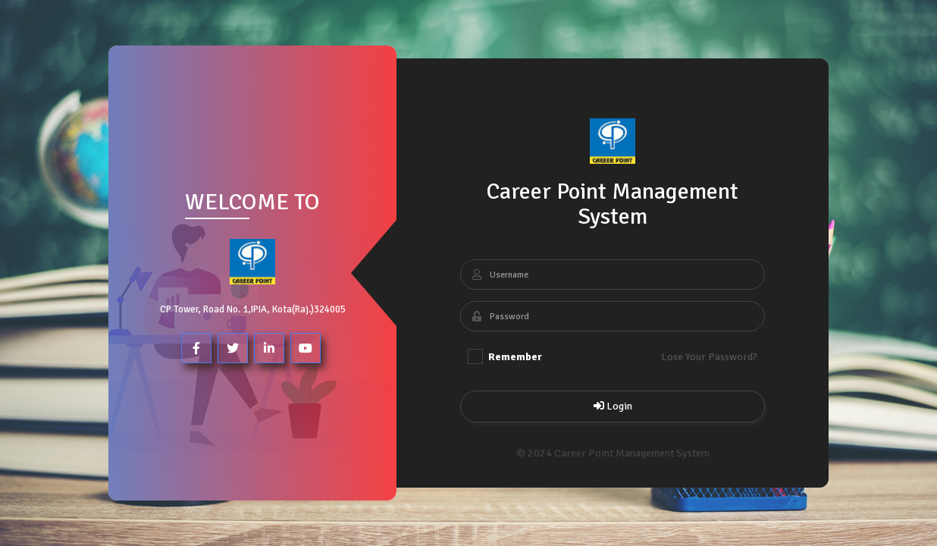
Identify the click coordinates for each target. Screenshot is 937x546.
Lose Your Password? (709, 356)
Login (612, 406)
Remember (505, 356)
